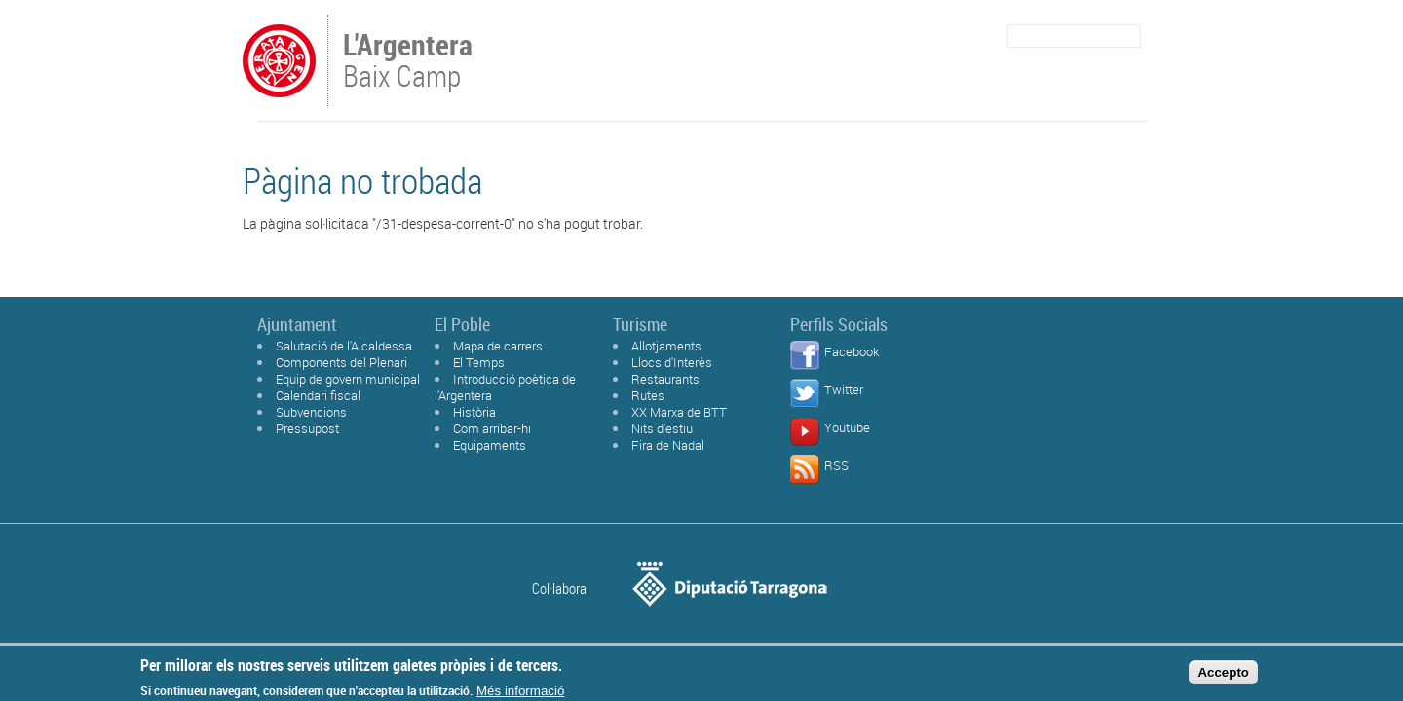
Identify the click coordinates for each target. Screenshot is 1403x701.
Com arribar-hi (492, 428)
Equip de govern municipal (348, 378)
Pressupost (307, 428)
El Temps (479, 362)
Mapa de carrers (498, 345)
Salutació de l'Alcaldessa (344, 345)
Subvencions (311, 412)
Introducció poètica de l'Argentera (505, 387)
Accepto (1223, 676)
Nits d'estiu (662, 428)
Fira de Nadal (667, 445)
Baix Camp (409, 62)
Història (474, 412)
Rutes (647, 395)
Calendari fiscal (318, 395)
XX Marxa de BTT (679, 412)
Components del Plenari (341, 362)
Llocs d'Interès (671, 362)
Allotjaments (666, 345)
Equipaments (489, 445)
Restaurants (665, 378)
